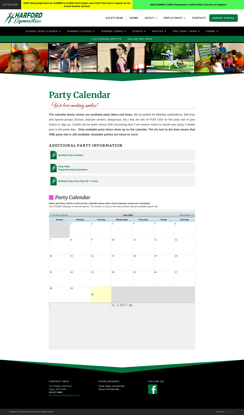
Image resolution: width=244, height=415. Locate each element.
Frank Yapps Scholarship (111, 386)
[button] (150, 18)
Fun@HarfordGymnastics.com (64, 395)
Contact (199, 18)
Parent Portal (223, 18)
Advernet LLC (229, 412)
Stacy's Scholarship (109, 389)
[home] (26, 18)
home (134, 18)
